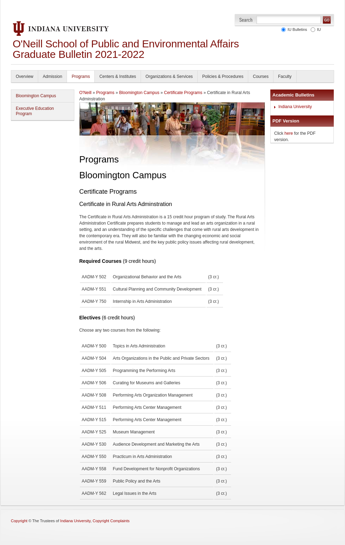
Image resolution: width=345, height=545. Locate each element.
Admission (52, 76)
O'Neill (85, 92)
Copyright (19, 521)
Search (245, 20)
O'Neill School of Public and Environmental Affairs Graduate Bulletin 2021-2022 (126, 49)
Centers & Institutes (117, 76)
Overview (24, 76)
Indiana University (295, 106)
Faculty (285, 76)
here (288, 133)
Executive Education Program (35, 111)
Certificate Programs (183, 92)
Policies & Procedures (222, 76)
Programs (81, 76)
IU (318, 29)
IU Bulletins (296, 29)
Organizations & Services (169, 76)
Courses (261, 76)
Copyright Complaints (111, 521)
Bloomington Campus (36, 95)
